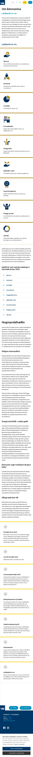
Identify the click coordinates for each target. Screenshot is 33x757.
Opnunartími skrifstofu (9, 720)
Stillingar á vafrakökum (16, 753)
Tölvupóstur (25, 708)
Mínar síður (20, 2)
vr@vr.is (10, 718)
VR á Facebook (4, 728)
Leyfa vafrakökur (16, 748)
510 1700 (8, 717)
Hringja (13, 708)
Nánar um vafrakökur (19, 744)
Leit (24, 2)
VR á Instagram (8, 728)
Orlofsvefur (16, 2)
